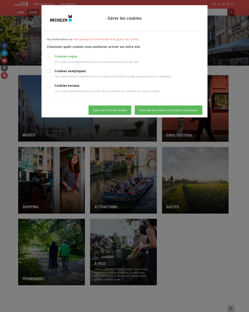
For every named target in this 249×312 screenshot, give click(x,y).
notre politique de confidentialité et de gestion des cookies (106, 39)
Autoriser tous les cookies (110, 110)
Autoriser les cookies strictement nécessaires (168, 110)
